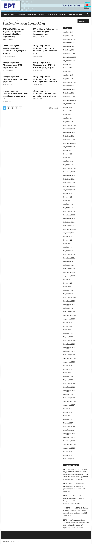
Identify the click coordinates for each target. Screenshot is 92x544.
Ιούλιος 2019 (67, 322)
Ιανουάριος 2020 (69, 301)
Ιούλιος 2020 (67, 279)
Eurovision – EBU (75, 14)
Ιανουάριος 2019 (69, 344)
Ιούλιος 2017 (67, 408)
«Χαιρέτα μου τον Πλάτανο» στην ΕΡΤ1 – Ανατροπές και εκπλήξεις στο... (45, 49)
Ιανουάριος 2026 (69, 43)
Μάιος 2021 (67, 244)
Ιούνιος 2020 (67, 283)
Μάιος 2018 (67, 373)
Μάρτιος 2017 (68, 423)
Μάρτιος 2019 (68, 337)
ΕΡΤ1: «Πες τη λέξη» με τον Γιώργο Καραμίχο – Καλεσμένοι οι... (45, 31)
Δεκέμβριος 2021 (69, 218)
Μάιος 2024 (67, 114)
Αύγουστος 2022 (69, 190)
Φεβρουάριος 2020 (69, 297)
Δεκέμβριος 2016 (69, 434)
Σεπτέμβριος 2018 (69, 358)
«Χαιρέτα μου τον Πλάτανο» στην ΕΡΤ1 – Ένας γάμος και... (15, 79)
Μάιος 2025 (67, 71)
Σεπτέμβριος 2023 (69, 143)
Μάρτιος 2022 (68, 208)
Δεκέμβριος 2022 (69, 175)
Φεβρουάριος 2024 (69, 125)
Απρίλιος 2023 (68, 161)
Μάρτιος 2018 (68, 380)
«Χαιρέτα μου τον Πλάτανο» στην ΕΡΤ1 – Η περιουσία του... (14, 65)
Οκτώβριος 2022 (69, 183)
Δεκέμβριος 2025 (69, 46)
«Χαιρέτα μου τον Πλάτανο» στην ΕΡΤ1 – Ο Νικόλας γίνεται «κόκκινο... (46, 79)
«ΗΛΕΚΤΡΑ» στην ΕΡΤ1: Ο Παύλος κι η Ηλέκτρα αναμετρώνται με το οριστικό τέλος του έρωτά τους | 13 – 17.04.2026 (75, 511)
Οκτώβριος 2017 (69, 398)
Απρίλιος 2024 (68, 118)
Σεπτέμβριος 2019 (69, 315)
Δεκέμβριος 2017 (69, 391)
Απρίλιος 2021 (68, 247)
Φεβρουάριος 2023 (69, 168)
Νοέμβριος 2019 (69, 308)
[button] (87, 14)
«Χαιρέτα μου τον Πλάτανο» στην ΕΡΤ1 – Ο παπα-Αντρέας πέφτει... (44, 65)
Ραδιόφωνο (31, 14)
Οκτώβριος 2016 (69, 441)
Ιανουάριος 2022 (69, 215)
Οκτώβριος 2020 (69, 269)
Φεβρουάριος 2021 (69, 254)
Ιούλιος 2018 (67, 365)
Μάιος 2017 (67, 416)
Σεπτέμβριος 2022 (69, 186)
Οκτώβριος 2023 (69, 139)
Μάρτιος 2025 (68, 79)
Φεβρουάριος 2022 (69, 211)
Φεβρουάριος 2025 (69, 82)
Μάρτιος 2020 (68, 294)
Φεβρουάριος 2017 (69, 426)
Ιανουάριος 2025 (69, 86)
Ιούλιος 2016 (67, 452)
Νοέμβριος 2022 (69, 179)
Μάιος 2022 (67, 200)
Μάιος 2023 (67, 157)
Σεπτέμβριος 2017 (69, 401)
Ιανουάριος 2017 (69, 430)
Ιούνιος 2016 (67, 455)
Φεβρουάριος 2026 (69, 39)
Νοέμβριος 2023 (69, 136)
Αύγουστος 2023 (69, 147)
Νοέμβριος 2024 (69, 93)
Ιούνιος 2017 (67, 412)
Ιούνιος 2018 (67, 369)
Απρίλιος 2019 (68, 333)
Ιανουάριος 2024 (69, 129)
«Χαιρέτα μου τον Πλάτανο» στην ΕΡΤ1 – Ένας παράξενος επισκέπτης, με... (15, 95)
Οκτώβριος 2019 (69, 312)
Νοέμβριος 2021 (69, 222)
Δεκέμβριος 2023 (69, 132)
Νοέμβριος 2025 (69, 50)
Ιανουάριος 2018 (69, 387)
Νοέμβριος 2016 (69, 437)
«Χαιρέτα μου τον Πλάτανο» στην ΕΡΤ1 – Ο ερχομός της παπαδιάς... (44, 93)
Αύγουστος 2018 (69, 362)
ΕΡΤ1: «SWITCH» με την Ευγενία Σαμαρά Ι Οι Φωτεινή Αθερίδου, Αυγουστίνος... (13, 33)
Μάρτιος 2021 (68, 251)
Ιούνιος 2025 (67, 68)
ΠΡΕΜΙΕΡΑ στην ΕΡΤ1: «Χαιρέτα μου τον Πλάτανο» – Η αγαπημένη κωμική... (14, 49)
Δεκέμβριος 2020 (69, 261)
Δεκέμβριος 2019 (69, 304)
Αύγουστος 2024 (69, 104)
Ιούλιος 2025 (67, 64)
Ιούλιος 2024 (67, 107)
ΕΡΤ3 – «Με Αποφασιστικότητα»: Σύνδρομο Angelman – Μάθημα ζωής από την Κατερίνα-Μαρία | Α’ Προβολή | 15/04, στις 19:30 (76, 523)
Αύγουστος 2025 (69, 61)
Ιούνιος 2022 (67, 197)
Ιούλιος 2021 (67, 236)
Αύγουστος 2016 (69, 448)
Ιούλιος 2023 (67, 150)
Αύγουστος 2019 (69, 319)
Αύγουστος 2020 (69, 276)
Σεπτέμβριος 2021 (69, 229)
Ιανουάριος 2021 (69, 258)
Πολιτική (42, 14)
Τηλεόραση (21, 14)
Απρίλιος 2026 (68, 32)
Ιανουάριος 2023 (69, 172)
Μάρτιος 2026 (68, 35)
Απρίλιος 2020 (68, 290)
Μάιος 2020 (67, 287)
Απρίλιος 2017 (68, 419)
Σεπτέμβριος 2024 (69, 100)
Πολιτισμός (52, 14)
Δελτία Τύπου (9, 14)
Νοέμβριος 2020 (69, 265)
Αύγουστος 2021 (69, 233)
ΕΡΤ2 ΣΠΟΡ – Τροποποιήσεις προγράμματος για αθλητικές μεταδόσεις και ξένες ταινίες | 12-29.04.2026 (74, 487)
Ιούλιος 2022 (67, 193)
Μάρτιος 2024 (68, 122)
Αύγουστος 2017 (69, 405)
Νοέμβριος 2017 (69, 394)
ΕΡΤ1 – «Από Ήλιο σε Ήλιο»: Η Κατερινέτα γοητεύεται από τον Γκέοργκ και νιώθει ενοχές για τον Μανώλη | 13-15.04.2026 (74, 499)
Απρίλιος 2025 (68, 75)
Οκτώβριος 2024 (69, 96)
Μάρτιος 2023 (68, 165)
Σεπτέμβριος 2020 (69, 272)
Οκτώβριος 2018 (69, 355)
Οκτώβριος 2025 (69, 53)
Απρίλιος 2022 (68, 204)
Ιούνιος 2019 (67, 326)
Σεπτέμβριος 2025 (69, 57)
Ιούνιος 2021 (67, 240)
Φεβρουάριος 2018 (69, 383)
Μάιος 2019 (67, 330)
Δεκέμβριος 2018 (69, 348)
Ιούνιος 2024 (67, 111)
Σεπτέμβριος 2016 (69, 444)
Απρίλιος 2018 (68, 376)
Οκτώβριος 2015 (69, 459)
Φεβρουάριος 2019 (69, 340)
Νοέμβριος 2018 (69, 351)
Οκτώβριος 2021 (69, 226)
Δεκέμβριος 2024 (69, 89)
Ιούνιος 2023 (67, 154)
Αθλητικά (63, 14)
